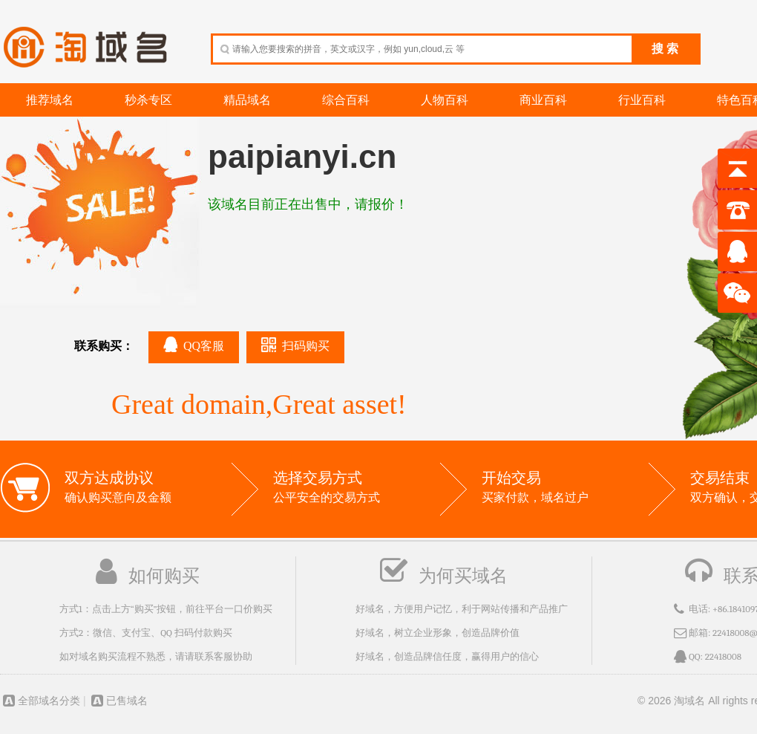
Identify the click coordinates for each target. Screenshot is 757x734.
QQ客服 (193, 344)
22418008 (723, 656)
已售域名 (118, 701)
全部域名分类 (40, 701)
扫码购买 (295, 344)
